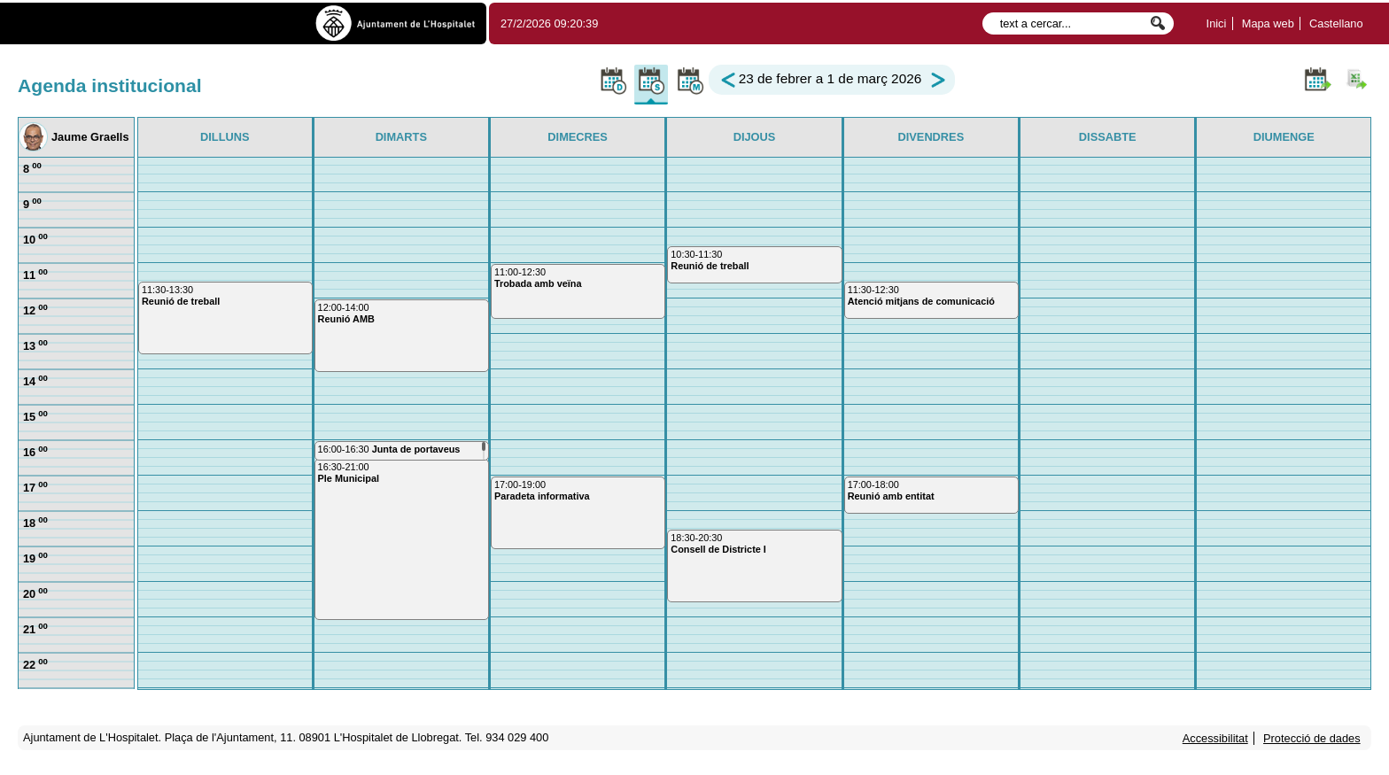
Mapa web (1268, 23)
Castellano (1335, 23)
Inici (1217, 23)
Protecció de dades (1312, 738)
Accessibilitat (1215, 738)
